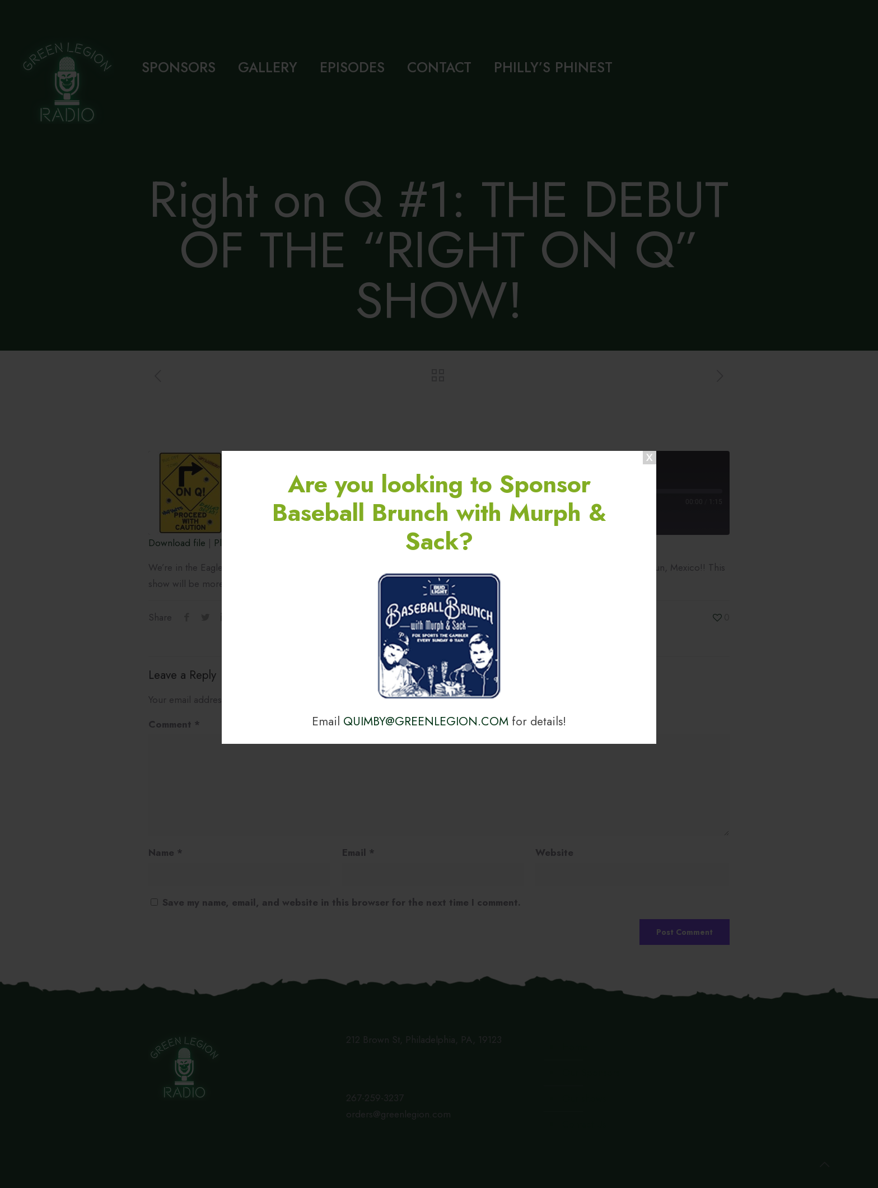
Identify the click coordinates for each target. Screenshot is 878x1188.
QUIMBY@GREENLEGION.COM (425, 721)
